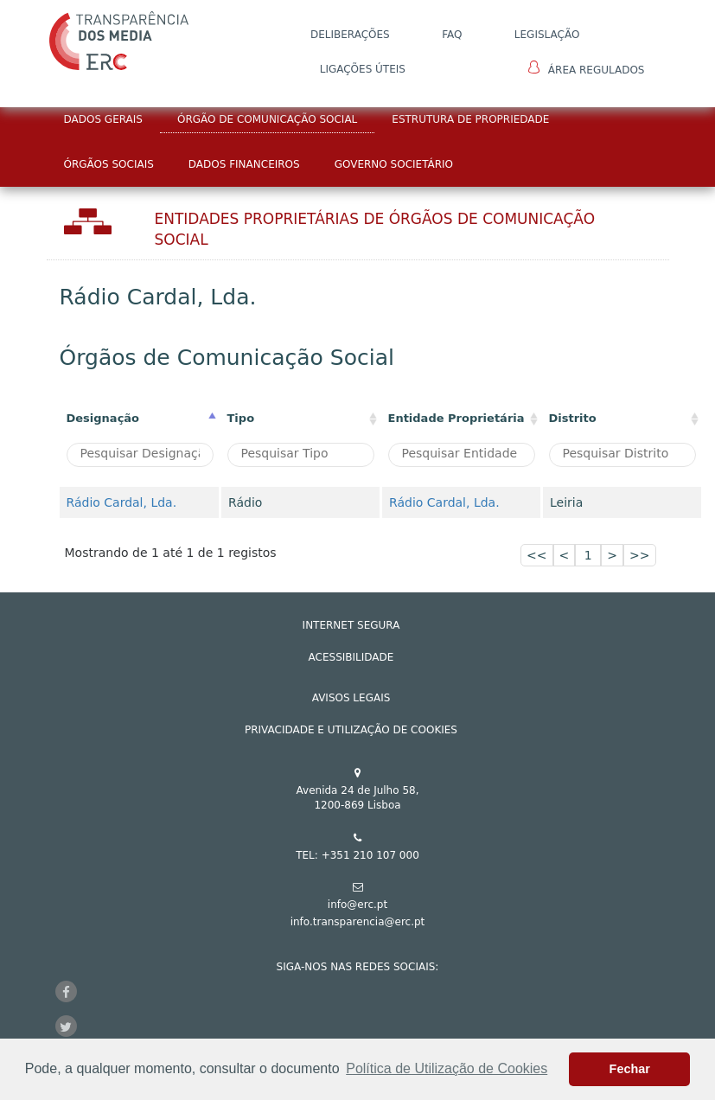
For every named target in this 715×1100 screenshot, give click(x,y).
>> (639, 555)
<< (536, 555)
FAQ (452, 35)
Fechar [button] (630, 1069)
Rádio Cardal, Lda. (122, 502)
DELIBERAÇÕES (350, 35)
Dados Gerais (103, 119)
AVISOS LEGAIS (351, 698)
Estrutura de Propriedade (470, 119)
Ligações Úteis (362, 69)
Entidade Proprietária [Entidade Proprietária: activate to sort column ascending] (456, 418)
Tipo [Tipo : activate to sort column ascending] (241, 418)
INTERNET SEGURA (351, 625)
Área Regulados (586, 68)
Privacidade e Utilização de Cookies (351, 730)
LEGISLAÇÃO (547, 35)
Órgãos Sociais (109, 164)
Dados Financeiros (244, 164)
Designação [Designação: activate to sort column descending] (103, 418)
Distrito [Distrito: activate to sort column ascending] (573, 418)
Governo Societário (394, 164)
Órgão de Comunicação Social (267, 119)
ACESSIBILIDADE (351, 657)
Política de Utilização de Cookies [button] (446, 1068)
